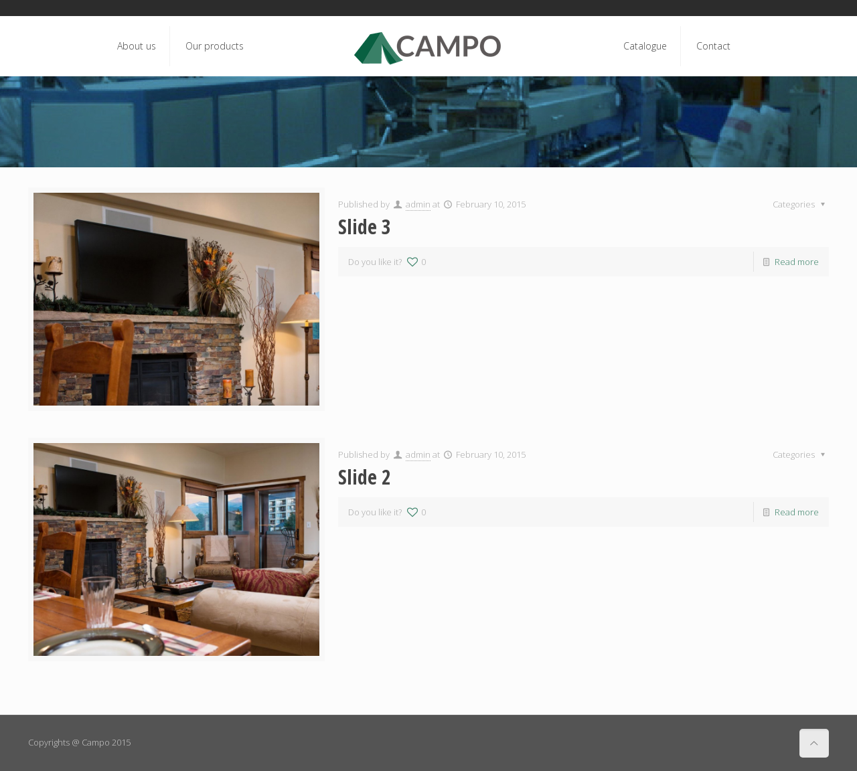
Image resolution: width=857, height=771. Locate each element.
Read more (797, 262)
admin (418, 204)
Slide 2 (364, 477)
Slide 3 (364, 226)
